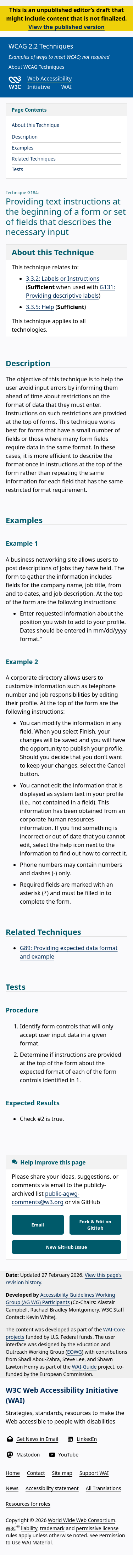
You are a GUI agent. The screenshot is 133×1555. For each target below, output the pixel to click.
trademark (52, 1528)
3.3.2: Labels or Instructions (62, 278)
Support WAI (94, 1473)
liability (29, 1528)
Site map (62, 1473)
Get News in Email (37, 1439)
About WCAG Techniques (36, 66)
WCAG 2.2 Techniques (41, 46)
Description (25, 136)
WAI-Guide (84, 1366)
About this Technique (36, 125)
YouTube (69, 1454)
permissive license (97, 1528)
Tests (17, 169)
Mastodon (28, 1454)
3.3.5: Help (40, 307)
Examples (22, 147)
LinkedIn (87, 1439)
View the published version (66, 27)
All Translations (103, 1488)
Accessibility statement (52, 1488)
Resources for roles (28, 1503)
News (12, 1488)
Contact (36, 1473)
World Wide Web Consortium (81, 1520)
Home (13, 1473)
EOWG (74, 1351)
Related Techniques (34, 158)
